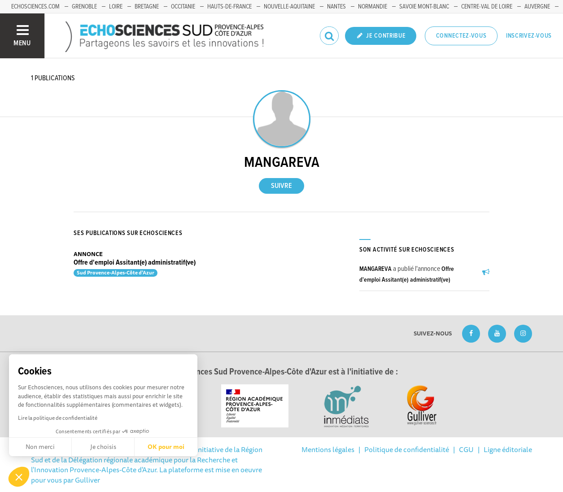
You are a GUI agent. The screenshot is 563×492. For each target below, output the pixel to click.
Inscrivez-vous (529, 36)
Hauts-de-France (229, 7)
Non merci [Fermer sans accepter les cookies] (40, 447)
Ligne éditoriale (508, 449)
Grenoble (84, 7)
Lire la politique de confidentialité (57, 418)
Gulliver (87, 480)
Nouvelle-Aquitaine (289, 7)
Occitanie (183, 7)
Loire (115, 7)
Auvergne (537, 7)
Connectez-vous (461, 36)
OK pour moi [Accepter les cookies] (166, 447)
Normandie (372, 7)
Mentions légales (327, 449)
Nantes (336, 7)
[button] (19, 477)
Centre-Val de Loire (486, 7)
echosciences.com (35, 7)
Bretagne (147, 7)
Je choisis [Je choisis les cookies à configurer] (103, 447)
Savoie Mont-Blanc (424, 7)
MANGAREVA (375, 269)
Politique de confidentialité (406, 449)
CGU (466, 449)
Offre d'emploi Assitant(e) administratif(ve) (135, 262)
